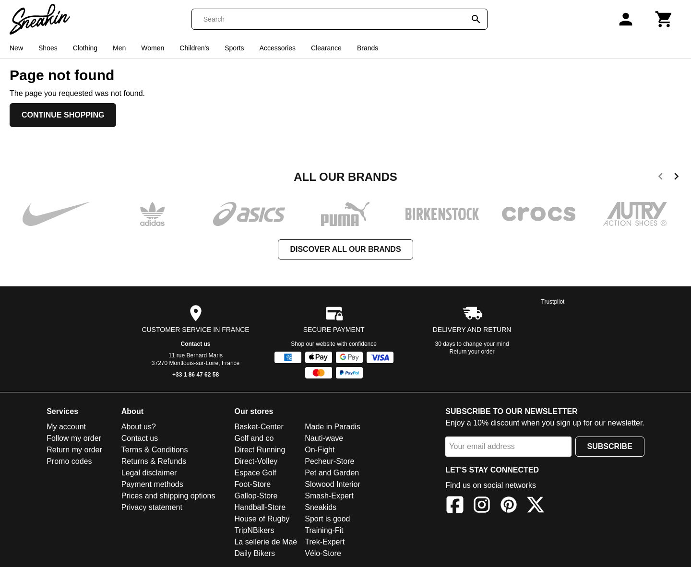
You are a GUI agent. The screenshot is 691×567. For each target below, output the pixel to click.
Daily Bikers (254, 553)
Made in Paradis (332, 427)
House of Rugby (261, 519)
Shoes (48, 48)
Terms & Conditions (154, 450)
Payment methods (152, 484)
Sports (234, 48)
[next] (676, 178)
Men (119, 48)
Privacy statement (151, 507)
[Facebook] (455, 506)
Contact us (196, 344)
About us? (138, 427)
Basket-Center (258, 427)
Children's (194, 48)
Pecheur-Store (329, 461)
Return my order (74, 450)
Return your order (472, 351)
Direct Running (259, 450)
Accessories (278, 48)
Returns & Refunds (153, 461)
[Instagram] (481, 506)
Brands (367, 48)
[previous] (660, 178)
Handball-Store (260, 507)
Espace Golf (255, 473)
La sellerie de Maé (265, 542)
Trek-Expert (325, 542)
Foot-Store (252, 484)
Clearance (326, 48)
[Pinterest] (508, 506)
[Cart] (664, 19)
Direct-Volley (255, 461)
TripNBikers (254, 530)
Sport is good (327, 519)
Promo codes (69, 461)
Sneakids (320, 507)
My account (66, 427)
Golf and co (254, 438)
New (16, 48)
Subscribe (609, 446)
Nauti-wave (324, 438)
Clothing (85, 48)
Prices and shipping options (168, 496)
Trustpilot (553, 301)
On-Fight (319, 450)
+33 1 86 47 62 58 (195, 374)
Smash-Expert (329, 496)
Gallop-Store (255, 496)
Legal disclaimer (149, 473)
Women (152, 48)
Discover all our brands (345, 249)
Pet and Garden (332, 473)
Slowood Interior (332, 484)
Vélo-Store (323, 553)
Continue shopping (63, 115)
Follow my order (74, 438)
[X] (535, 506)
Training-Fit (324, 530)
